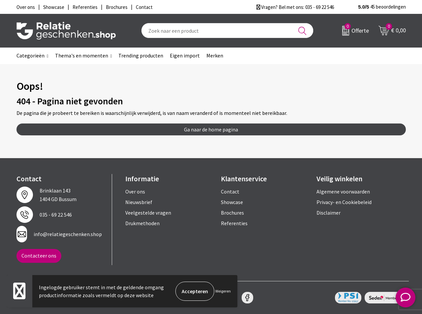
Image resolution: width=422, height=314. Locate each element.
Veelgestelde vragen (148, 212)
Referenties (234, 223)
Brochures (232, 212)
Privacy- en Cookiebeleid (344, 202)
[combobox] (227, 30)
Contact (230, 191)
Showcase (232, 202)
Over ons (135, 191)
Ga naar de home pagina (211, 129)
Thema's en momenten (81, 55)
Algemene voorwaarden (343, 191)
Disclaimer (328, 212)
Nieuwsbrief (138, 202)
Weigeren (223, 291)
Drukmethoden (142, 223)
